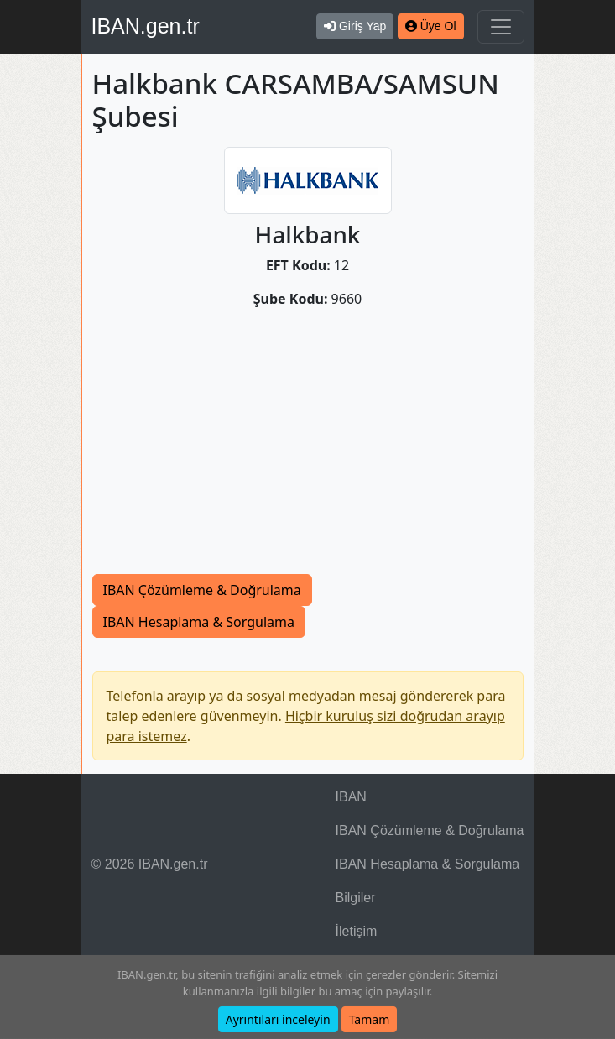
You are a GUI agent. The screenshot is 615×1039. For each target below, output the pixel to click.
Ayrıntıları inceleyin (278, 1019)
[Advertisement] (308, 448)
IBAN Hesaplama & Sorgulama (198, 622)
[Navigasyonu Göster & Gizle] (500, 27)
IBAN (351, 797)
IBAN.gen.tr (145, 26)
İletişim (357, 931)
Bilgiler (356, 897)
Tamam (369, 1019)
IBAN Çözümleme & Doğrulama (202, 590)
